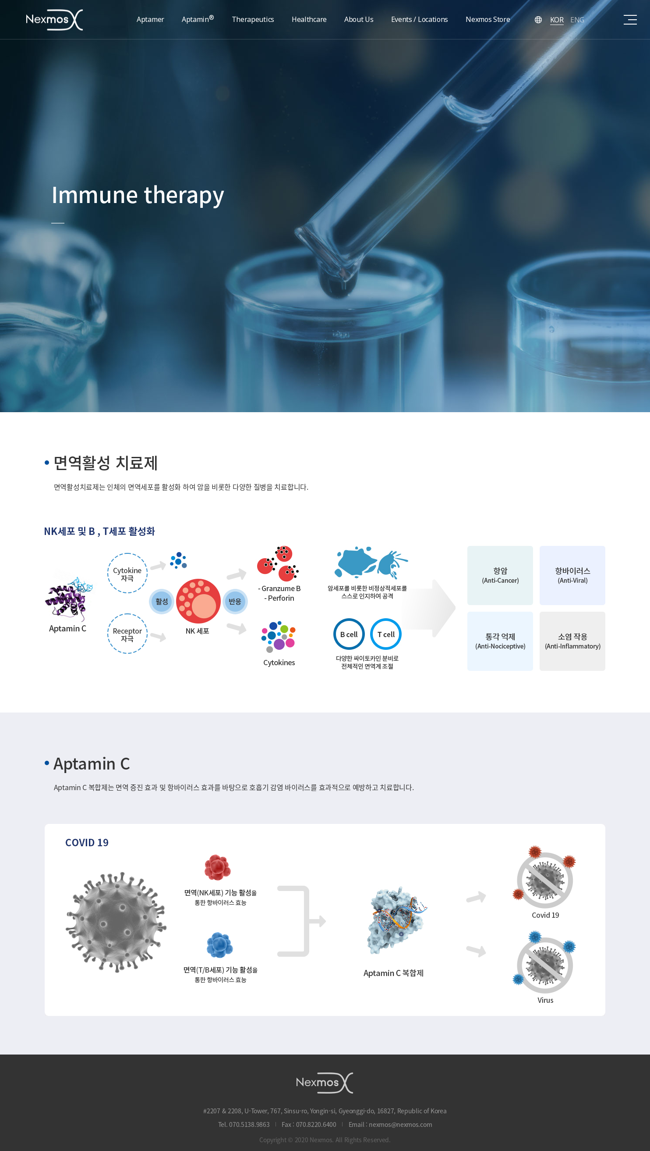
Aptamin (198, 18)
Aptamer (150, 19)
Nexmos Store (488, 19)
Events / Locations (420, 19)
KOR (557, 20)
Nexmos (54, 19)
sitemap (630, 20)
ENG (577, 20)
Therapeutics (253, 19)
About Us (359, 19)
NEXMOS (325, 1083)
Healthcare (309, 19)
